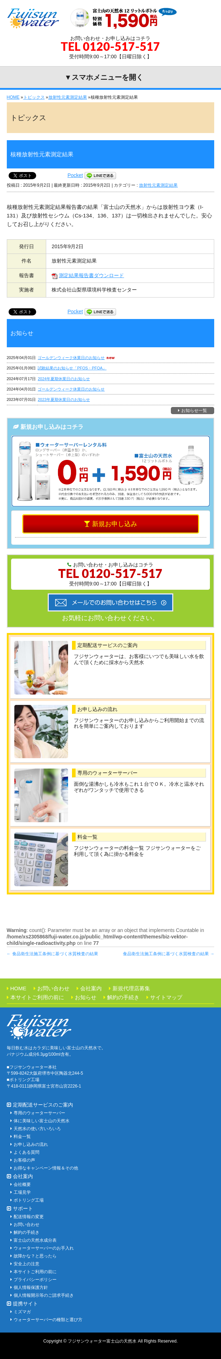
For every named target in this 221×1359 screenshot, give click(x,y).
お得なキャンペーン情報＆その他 (46, 1168)
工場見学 (22, 1192)
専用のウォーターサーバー (107, 773)
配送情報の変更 (29, 1217)
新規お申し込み (114, 524)
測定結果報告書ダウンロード (88, 275)
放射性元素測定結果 (158, 185)
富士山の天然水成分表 (35, 1240)
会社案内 (91, 988)
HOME (18, 988)
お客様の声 (24, 1160)
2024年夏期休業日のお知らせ (64, 379)
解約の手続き (123, 997)
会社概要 (22, 1184)
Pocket (75, 175)
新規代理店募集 (131, 988)
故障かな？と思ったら (35, 1256)
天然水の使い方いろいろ (37, 1129)
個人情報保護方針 (31, 1287)
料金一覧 (87, 837)
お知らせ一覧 (194, 410)
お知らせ (85, 997)
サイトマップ (166, 997)
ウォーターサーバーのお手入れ (44, 1248)
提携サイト (25, 1303)
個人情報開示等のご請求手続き (44, 1295)
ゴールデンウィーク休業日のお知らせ (71, 357)
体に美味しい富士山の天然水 (41, 1121)
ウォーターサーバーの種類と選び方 (48, 1320)
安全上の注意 (26, 1264)
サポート (23, 1208)
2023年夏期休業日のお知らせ (64, 399)
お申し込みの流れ (97, 709)
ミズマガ (22, 1312)
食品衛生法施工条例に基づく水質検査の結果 (52, 953)
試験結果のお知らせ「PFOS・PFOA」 (72, 368)
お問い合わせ (53, 988)
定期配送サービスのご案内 (107, 645)
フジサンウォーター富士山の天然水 (102, 1341)
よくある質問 (26, 1152)
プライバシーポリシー (35, 1279)
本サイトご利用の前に (37, 997)
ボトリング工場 (29, 1200)
